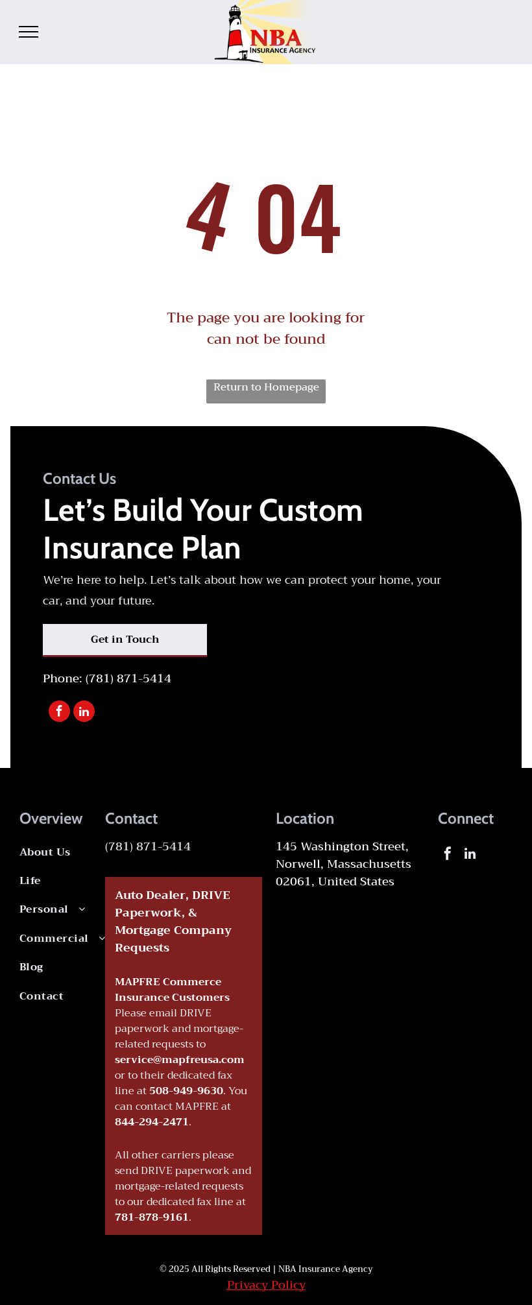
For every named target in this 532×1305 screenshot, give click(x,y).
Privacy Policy (266, 1285)
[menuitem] (72, 852)
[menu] (28, 32)
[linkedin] (84, 712)
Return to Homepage (266, 387)
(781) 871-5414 (128, 678)
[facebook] (59, 712)
